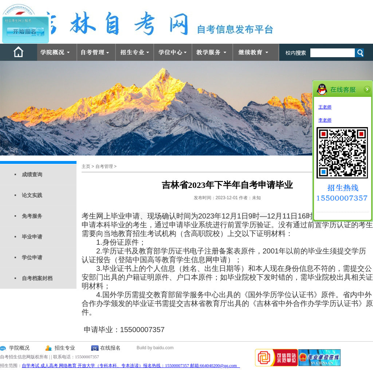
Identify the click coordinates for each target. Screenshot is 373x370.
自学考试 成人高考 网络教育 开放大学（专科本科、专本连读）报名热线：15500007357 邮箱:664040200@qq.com (131, 365)
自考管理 (104, 166)
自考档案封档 (37, 278)
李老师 (324, 120)
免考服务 (32, 216)
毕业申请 (32, 237)
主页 (86, 166)
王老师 (324, 107)
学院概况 (19, 348)
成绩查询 (32, 174)
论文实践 (32, 195)
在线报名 (110, 348)
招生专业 (65, 348)
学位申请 (32, 257)
